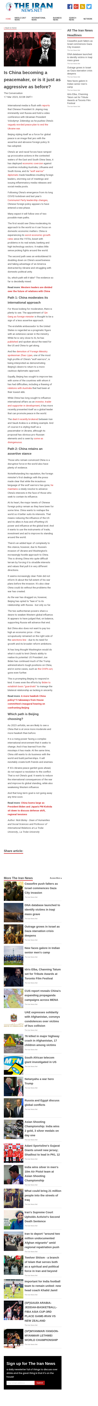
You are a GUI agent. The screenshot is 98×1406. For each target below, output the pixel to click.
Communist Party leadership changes (27, 200)
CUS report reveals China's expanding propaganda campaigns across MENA (43, 995)
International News (39, 19)
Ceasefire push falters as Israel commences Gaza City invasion (41, 888)
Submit (40, 1383)
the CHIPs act (45, 668)
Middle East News (20, 19)
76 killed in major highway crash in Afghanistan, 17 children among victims (42, 1041)
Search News (72, 19)
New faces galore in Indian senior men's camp (77, 84)
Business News (57, 19)
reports (46, 105)
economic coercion (33, 163)
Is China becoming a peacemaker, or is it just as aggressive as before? (32, 79)
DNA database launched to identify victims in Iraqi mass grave (42, 910)
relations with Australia (20, 388)
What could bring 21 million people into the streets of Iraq (43, 1195)
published (13, 341)
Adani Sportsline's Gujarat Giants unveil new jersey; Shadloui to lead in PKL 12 (42, 1150)
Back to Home (10, 28)
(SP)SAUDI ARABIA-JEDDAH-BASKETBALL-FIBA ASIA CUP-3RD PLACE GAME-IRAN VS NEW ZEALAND (41, 1311)
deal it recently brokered (25, 419)
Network (88, 19)
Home (8, 19)
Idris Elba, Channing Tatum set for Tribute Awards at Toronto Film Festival (43, 974)
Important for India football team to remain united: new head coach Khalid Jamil (43, 1286)
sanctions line (19, 639)
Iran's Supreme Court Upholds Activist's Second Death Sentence (42, 1217)
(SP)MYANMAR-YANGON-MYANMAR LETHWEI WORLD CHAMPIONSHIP (42, 1336)
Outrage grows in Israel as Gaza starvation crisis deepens (42, 931)
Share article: (13, 851)
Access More (55, 878)
